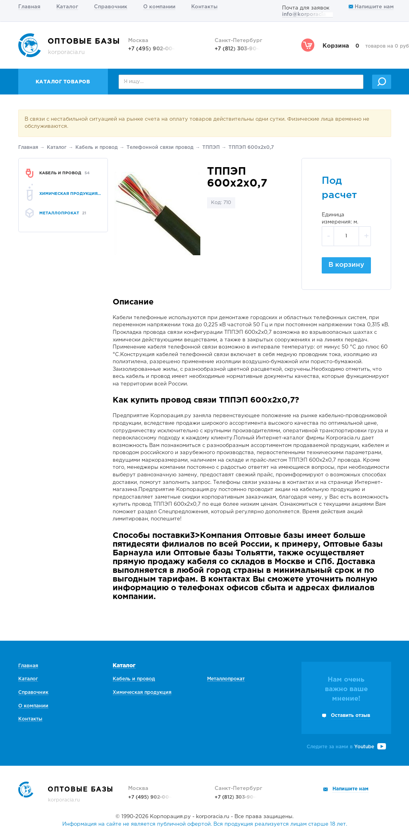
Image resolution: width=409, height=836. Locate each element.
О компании (159, 7)
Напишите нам (371, 7)
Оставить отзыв (350, 715)
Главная (29, 7)
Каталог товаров (63, 82)
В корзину (346, 265)
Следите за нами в (346, 747)
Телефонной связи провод (160, 147)
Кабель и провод (96, 147)
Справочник (110, 7)
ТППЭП (211, 147)
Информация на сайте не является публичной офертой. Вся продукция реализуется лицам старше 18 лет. (204, 824)
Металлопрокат (226, 679)
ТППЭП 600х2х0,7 (251, 147)
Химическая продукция (142, 692)
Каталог (67, 7)
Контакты (204, 7)
